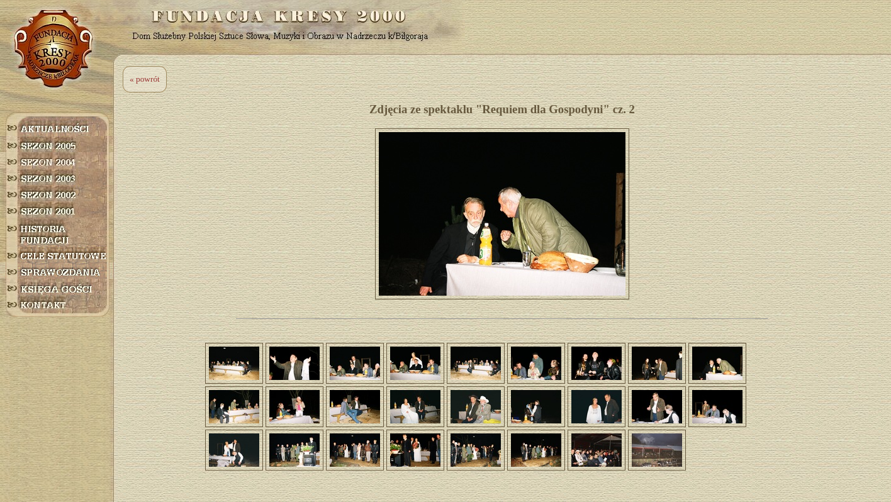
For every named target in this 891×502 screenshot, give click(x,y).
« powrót (145, 79)
